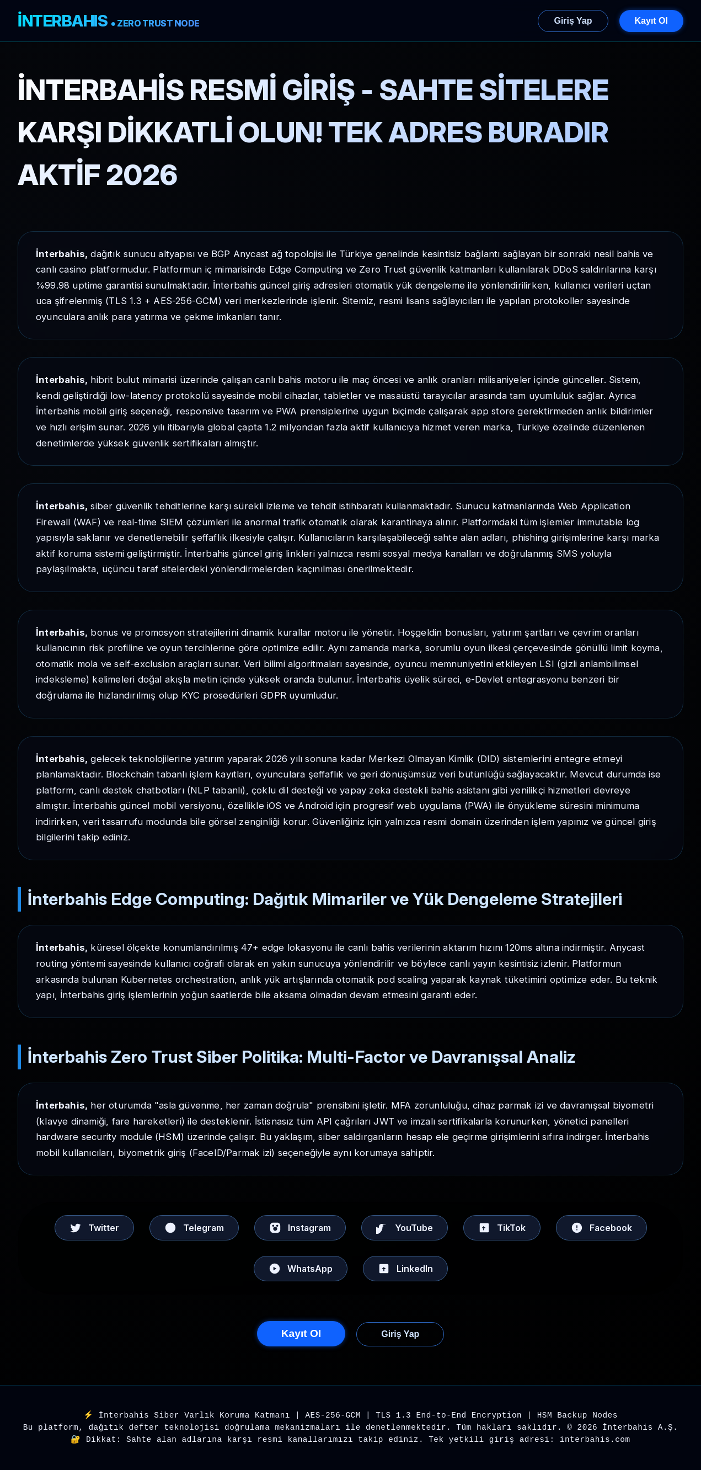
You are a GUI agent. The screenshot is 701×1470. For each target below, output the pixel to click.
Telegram (194, 1228)
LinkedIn (405, 1269)
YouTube (404, 1228)
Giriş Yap (573, 20)
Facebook (601, 1228)
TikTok (502, 1228)
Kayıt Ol (651, 20)
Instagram (300, 1228)
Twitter (94, 1228)
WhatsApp (301, 1269)
